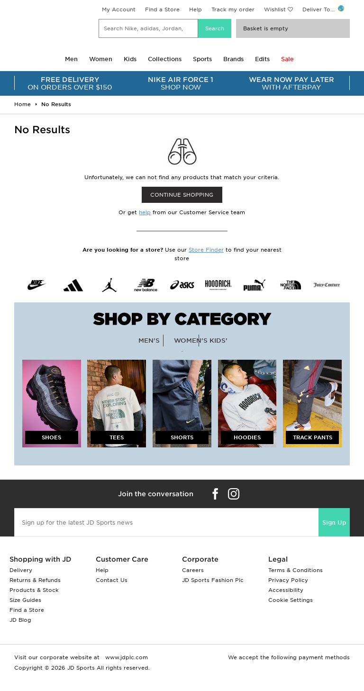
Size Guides (25, 600)
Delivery (20, 570)
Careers (193, 570)
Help (195, 9)
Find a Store (162, 9)
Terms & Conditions (295, 570)
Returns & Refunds (35, 580)
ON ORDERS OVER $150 (70, 83)
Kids (130, 59)
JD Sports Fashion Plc (213, 580)
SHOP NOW (181, 83)
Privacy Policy (288, 580)
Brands (233, 59)
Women (100, 59)
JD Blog (20, 620)
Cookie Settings (290, 600)
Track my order (233, 9)
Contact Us (111, 580)
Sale (287, 59)
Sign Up (334, 522)
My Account (119, 9)
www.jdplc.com (125, 657)
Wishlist (275, 9)
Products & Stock (34, 590)
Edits (262, 59)
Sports (202, 59)
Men (71, 59)
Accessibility (285, 590)
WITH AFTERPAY (291, 83)
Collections (165, 59)
